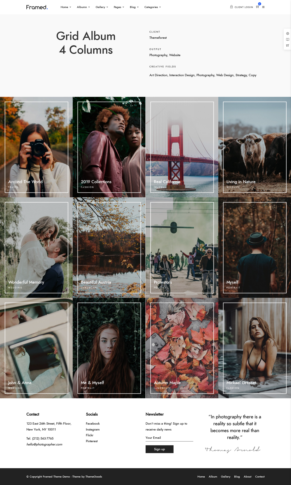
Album (213, 476)
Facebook (93, 423)
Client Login (241, 7)
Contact (260, 476)
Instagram (93, 429)
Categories (151, 7)
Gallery (100, 7)
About (247, 476)
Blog (133, 7)
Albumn (82, 7)
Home (64, 7)
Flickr (89, 435)
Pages (117, 7)
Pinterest (92, 441)
